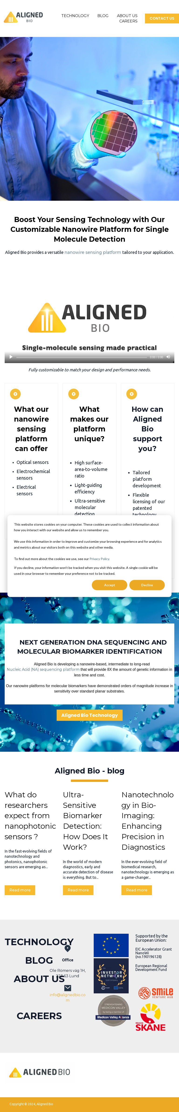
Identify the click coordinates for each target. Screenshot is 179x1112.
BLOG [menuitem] (39, 960)
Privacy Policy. (100, 559)
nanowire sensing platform (93, 252)
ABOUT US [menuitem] (39, 978)
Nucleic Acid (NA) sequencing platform (43, 669)
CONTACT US (162, 18)
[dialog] (89, 556)
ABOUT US (127, 16)
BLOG (103, 16)
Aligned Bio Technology (89, 715)
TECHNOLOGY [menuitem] (39, 942)
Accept (109, 585)
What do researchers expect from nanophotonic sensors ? (30, 815)
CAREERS (128, 21)
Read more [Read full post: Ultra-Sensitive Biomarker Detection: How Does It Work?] (78, 890)
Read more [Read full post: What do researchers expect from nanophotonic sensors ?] (20, 890)
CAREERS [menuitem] (39, 1015)
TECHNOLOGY (75, 16)
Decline (147, 585)
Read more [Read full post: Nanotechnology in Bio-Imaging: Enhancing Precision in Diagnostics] (136, 890)
